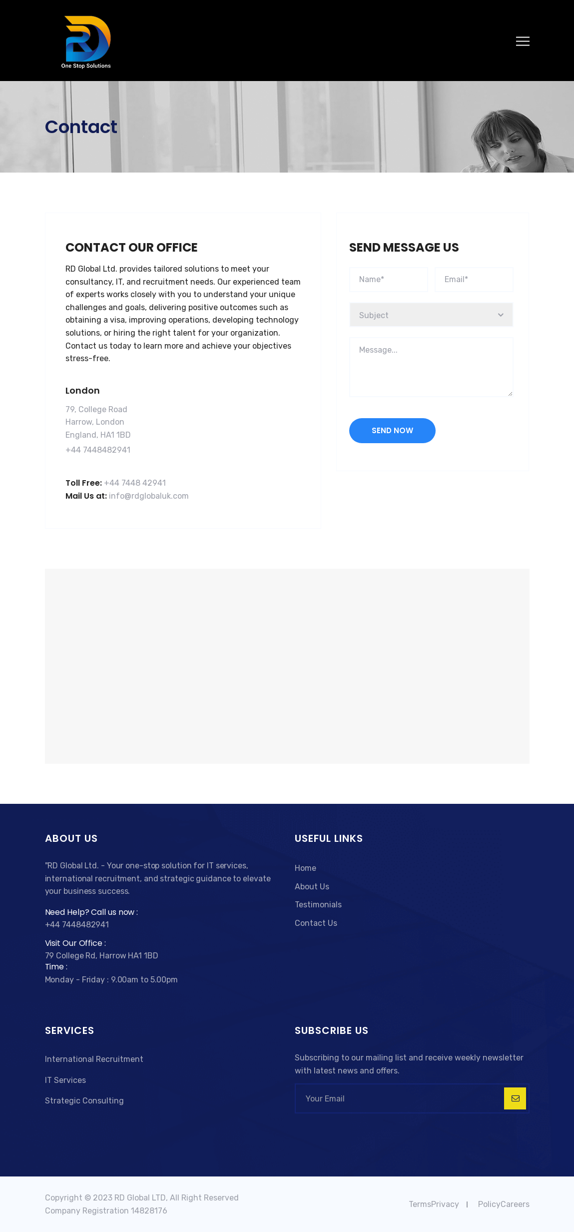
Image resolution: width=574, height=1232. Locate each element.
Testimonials (318, 904)
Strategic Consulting (84, 1100)
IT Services (65, 1080)
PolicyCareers (504, 1204)
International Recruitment (94, 1059)
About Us (312, 886)
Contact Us (316, 923)
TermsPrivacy (434, 1204)
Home (305, 868)
